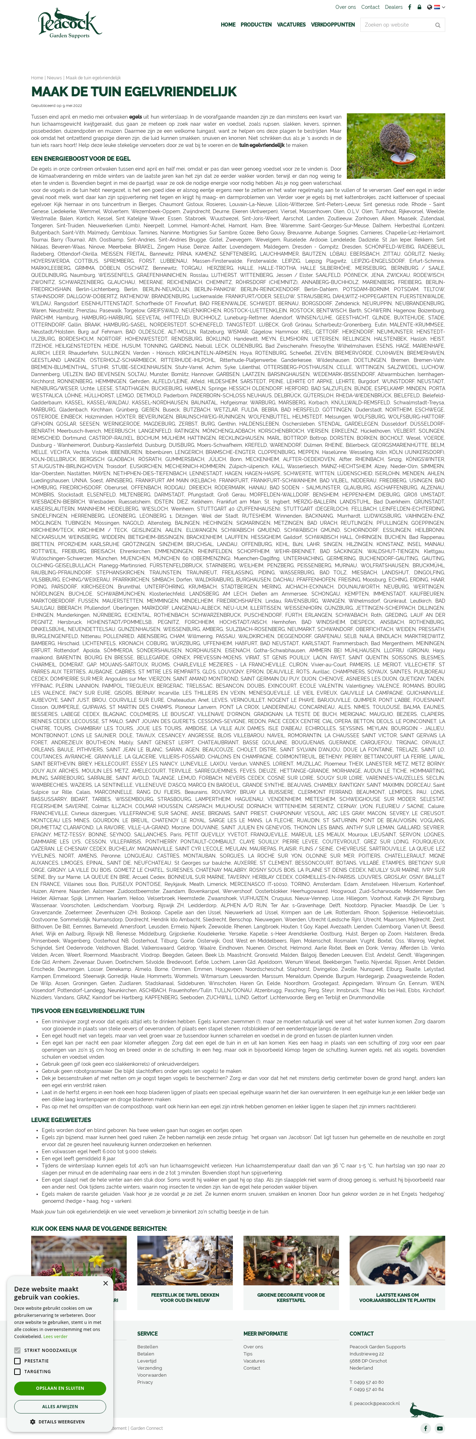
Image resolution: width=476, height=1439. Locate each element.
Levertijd (146, 1361)
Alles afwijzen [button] (60, 1407)
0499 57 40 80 (369, 1382)
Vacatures (254, 1361)
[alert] (60, 1354)
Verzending (149, 1368)
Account (419, 7)
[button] (60, 1421)
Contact (251, 1368)
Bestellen (147, 1346)
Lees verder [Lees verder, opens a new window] (56, 1336)
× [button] (105, 1283)
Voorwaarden (152, 1375)
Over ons (253, 1346)
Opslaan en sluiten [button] (60, 1388)
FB (409, 7)
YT (440, 1428)
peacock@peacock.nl (377, 1403)
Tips (247, 1353)
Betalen (145, 1353)
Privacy (145, 1382)
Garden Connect (147, 1428)
